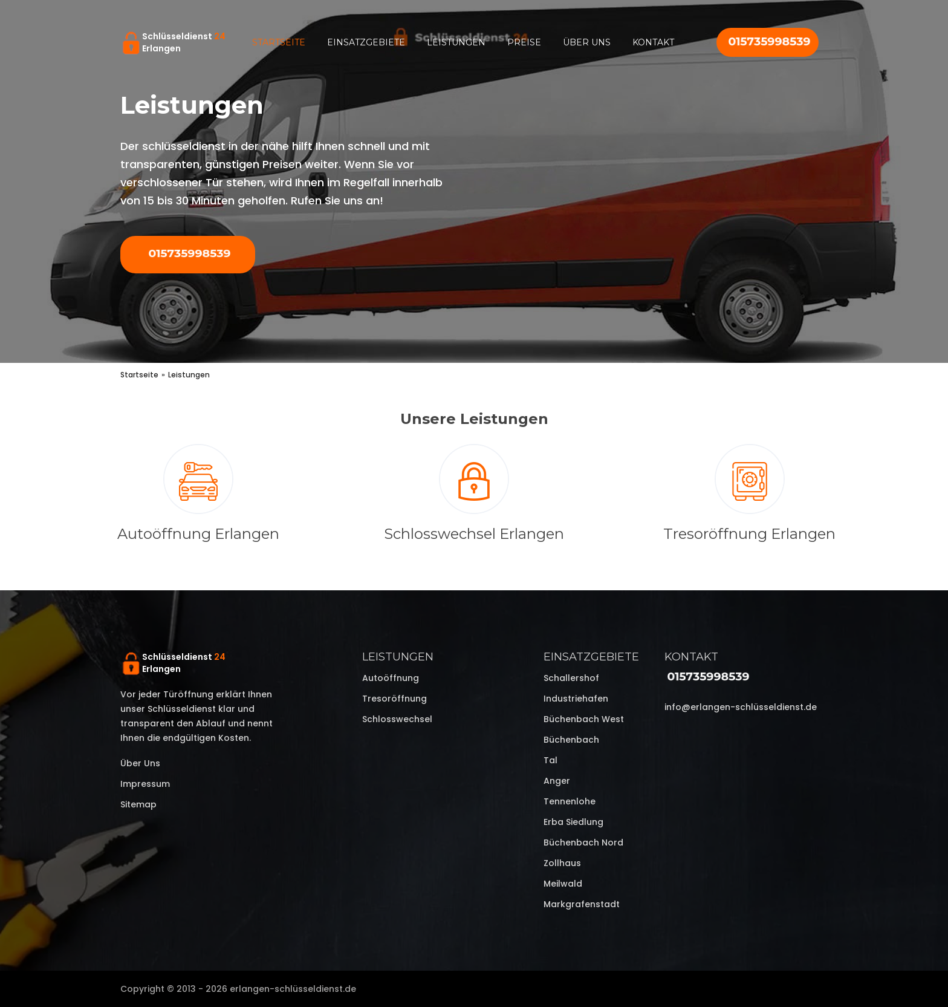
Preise (524, 42)
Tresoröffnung (394, 699)
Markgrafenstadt (582, 904)
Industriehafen (576, 699)
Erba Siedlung (573, 822)
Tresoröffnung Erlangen (749, 534)
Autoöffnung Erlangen (198, 534)
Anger (557, 781)
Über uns (587, 42)
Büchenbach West (584, 719)
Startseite (278, 42)
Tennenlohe (570, 801)
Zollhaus (562, 863)
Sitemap (138, 804)
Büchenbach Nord (583, 842)
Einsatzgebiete (366, 42)
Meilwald (563, 884)
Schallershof (571, 678)
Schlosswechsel (397, 719)
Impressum (145, 784)
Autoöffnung (390, 678)
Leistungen (456, 42)
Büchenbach (571, 740)
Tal (550, 760)
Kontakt (653, 42)
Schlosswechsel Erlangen (474, 534)
